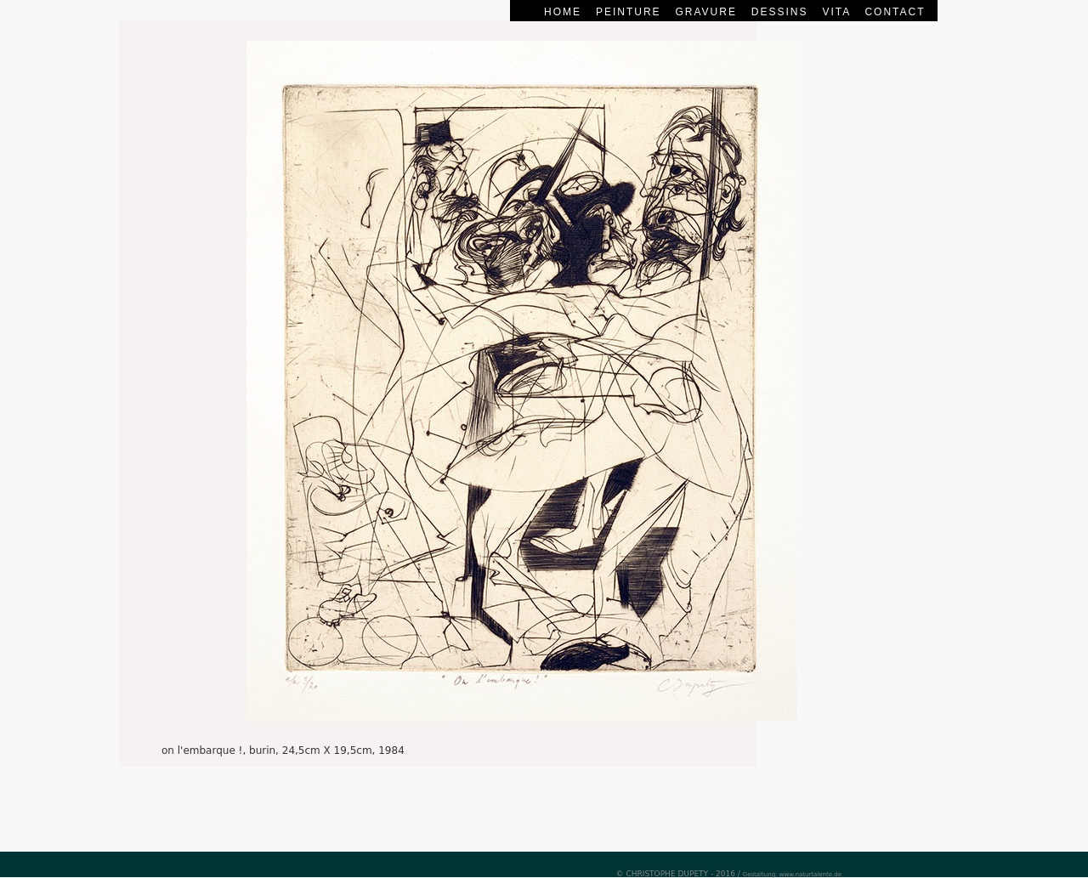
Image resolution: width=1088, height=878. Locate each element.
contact (894, 12)
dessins (779, 12)
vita (836, 12)
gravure (708, 12)
